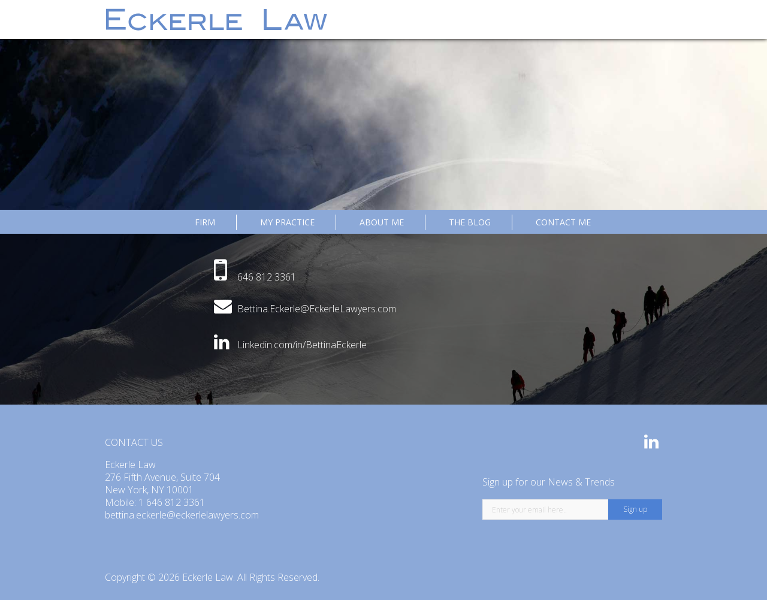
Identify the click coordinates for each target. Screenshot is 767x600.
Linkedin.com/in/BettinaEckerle (302, 344)
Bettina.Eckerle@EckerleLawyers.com (316, 308)
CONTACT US (134, 442)
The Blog (470, 222)
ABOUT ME (382, 222)
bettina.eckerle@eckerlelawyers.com (182, 514)
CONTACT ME (563, 222)
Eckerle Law (207, 577)
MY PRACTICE (287, 222)
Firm (205, 222)
